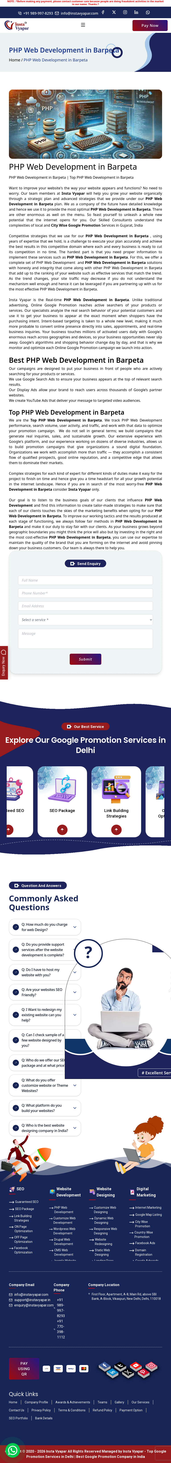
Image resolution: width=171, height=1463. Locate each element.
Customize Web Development (62, 1220)
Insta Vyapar (20, 299)
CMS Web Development (61, 1252)
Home (14, 60)
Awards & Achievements (72, 1402)
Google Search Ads (39, 379)
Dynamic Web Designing (101, 1220)
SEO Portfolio (18, 1418)
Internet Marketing (145, 1208)
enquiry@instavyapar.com (31, 1305)
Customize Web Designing (102, 1209)
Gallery (119, 1402)
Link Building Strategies (127, 813)
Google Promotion (61, 305)
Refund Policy (102, 1410)
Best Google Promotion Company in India (110, 1457)
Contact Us (16, 1410)
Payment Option (131, 1410)
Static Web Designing (99, 1252)
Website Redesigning (100, 1241)
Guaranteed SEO (18, 810)
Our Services (140, 1402)
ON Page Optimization (21, 1228)
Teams (102, 1402)
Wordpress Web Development (62, 1231)
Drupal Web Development (61, 1241)
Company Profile (36, 1402)
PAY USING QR (24, 1368)
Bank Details (44, 1418)
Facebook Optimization (21, 1250)
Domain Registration (140, 1252)
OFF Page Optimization (21, 1239)
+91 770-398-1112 (59, 1329)
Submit (85, 659)
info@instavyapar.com (76, 13)
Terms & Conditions (72, 1410)
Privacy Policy (41, 1410)
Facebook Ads (142, 1243)
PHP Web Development (61, 1209)
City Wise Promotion (139, 1224)
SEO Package (73, 810)
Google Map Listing (145, 1215)
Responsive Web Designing (103, 1231)
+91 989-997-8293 (35, 13)
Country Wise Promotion (141, 1234)
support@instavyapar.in (29, 1300)
